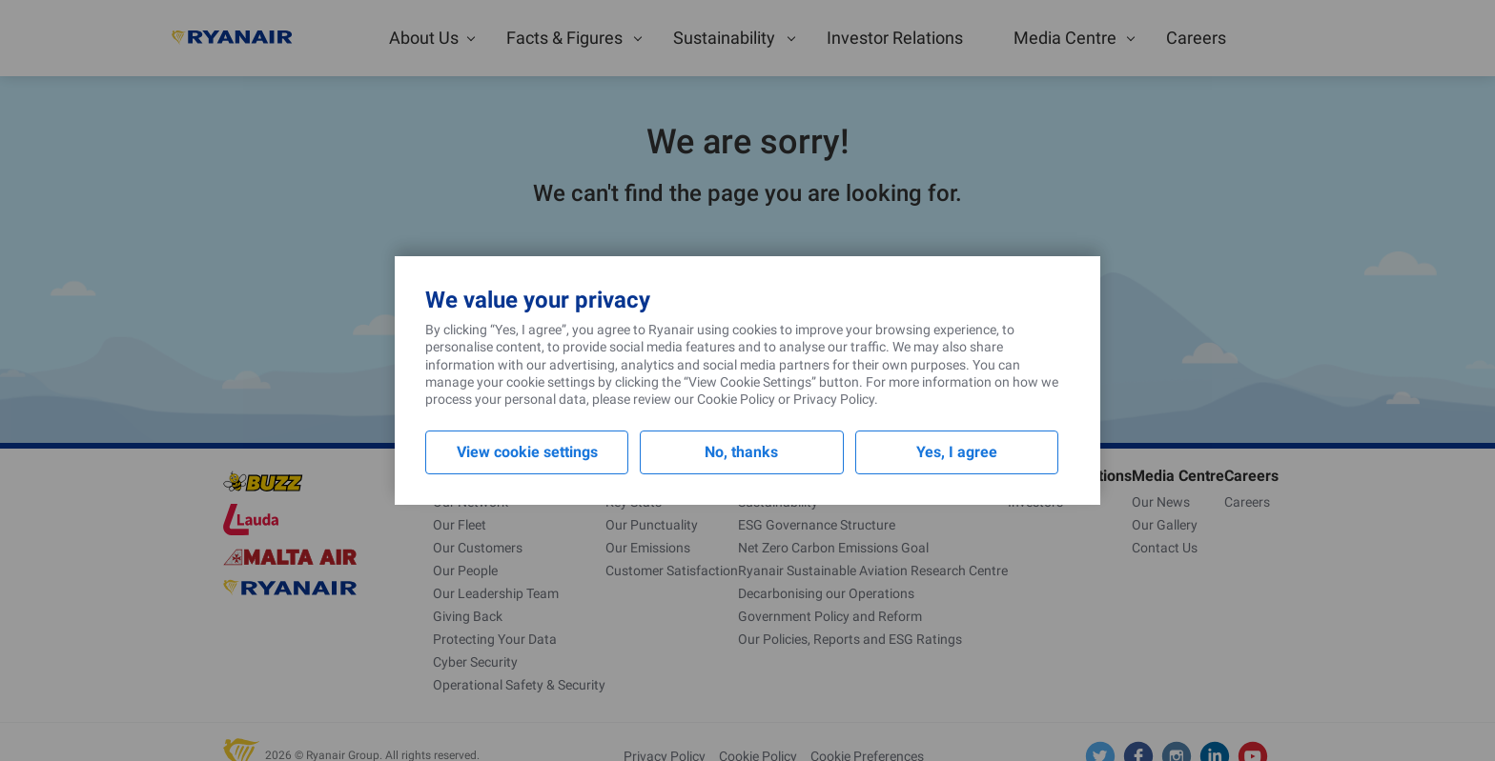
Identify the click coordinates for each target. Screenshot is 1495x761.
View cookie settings (527, 452)
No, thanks (741, 452)
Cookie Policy (736, 399)
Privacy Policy (833, 399)
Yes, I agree (956, 452)
